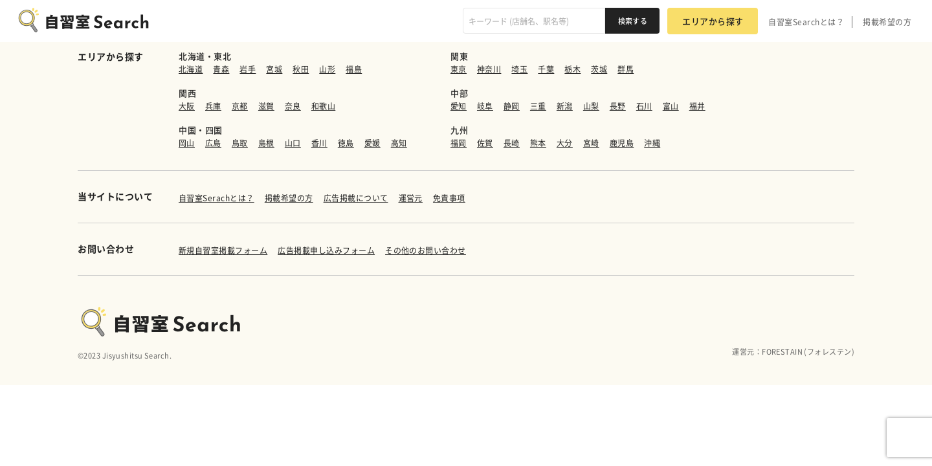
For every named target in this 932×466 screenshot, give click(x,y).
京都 (240, 106)
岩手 (247, 69)
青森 (221, 69)
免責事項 (449, 198)
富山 (671, 106)
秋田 (301, 69)
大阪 (187, 106)
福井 (697, 106)
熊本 (538, 143)
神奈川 (489, 69)
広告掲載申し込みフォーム (326, 250)
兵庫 (213, 106)
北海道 (191, 69)
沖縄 (652, 143)
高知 (399, 143)
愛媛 (372, 143)
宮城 (274, 69)
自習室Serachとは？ (216, 198)
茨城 (599, 69)
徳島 (346, 143)
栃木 (572, 69)
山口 (293, 143)
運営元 (411, 198)
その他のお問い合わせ (425, 250)
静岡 (512, 106)
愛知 (458, 106)
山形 (327, 69)
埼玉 (519, 69)
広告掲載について (356, 198)
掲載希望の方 (887, 22)
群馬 (625, 69)
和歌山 (323, 106)
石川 (644, 106)
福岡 (458, 143)
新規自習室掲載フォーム (223, 250)
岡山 (187, 143)
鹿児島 (622, 143)
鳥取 (240, 143)
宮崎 (591, 143)
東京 (458, 69)
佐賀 (485, 143)
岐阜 (485, 106)
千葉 (546, 69)
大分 (565, 143)
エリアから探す (713, 21)
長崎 (512, 143)
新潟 (565, 106)
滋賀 (266, 106)
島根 (266, 143)
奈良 (293, 106)
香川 (319, 143)
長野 (618, 106)
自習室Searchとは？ (806, 22)
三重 (538, 106)
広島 (213, 143)
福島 (354, 69)
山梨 (591, 106)
